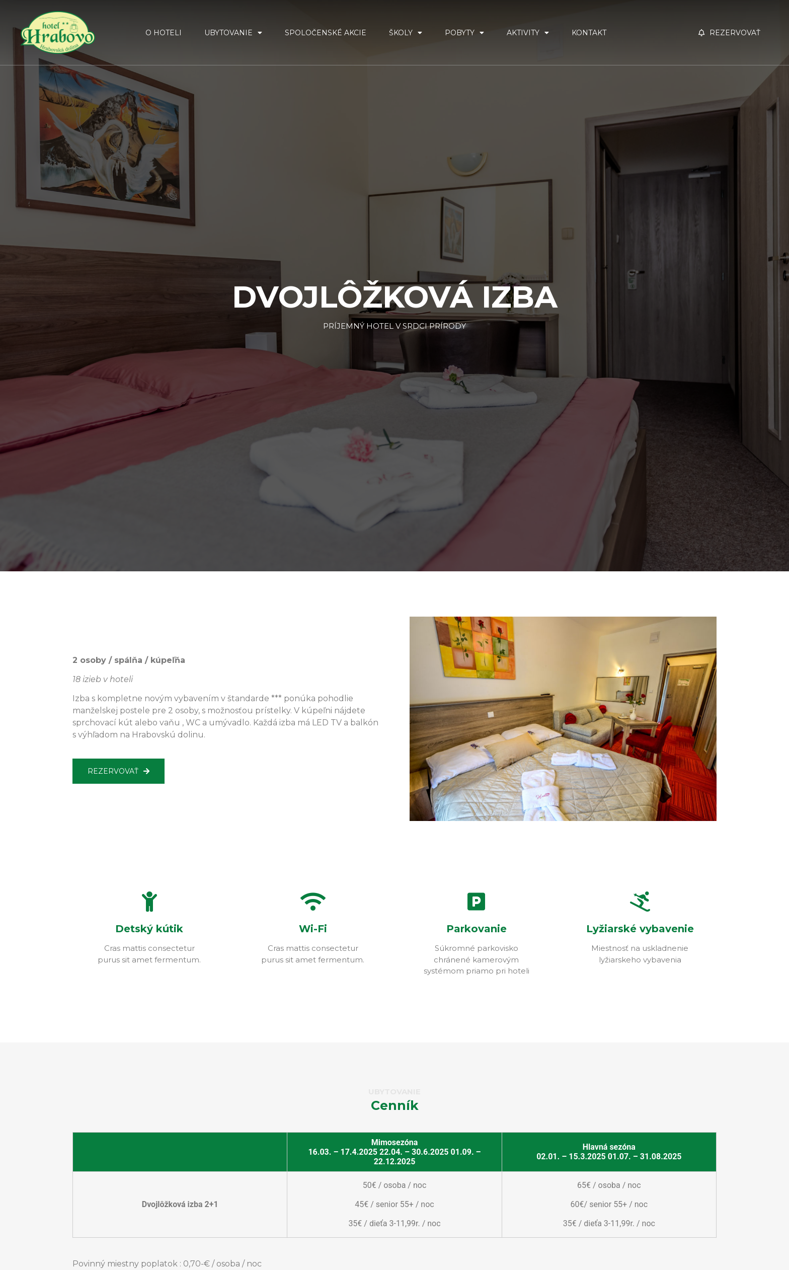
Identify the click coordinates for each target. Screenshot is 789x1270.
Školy (405, 32)
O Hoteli (163, 32)
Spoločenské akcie (325, 32)
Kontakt (589, 32)
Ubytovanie (233, 32)
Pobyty (464, 32)
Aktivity (528, 32)
